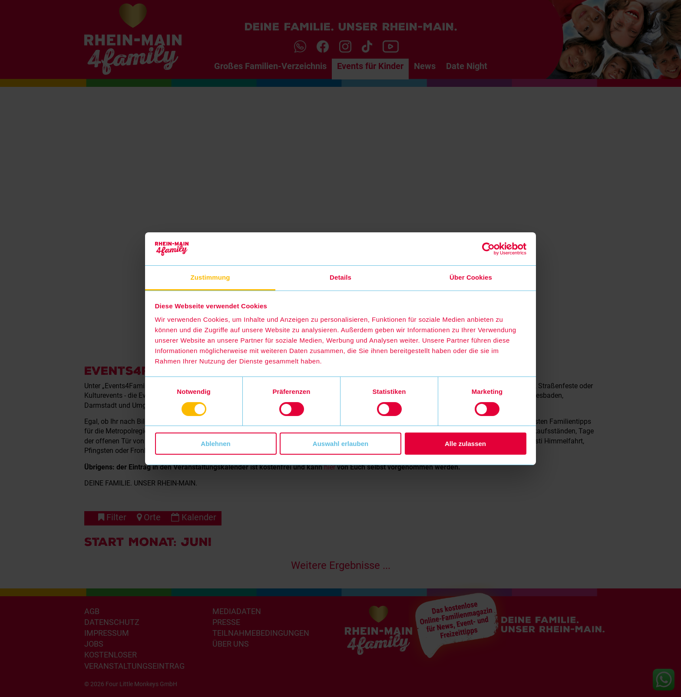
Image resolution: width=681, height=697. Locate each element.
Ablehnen (215, 443)
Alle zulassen (465, 443)
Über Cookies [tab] (471, 277)
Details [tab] (340, 277)
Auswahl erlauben (340, 443)
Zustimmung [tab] (210, 277)
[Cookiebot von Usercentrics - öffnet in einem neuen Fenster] (488, 248)
